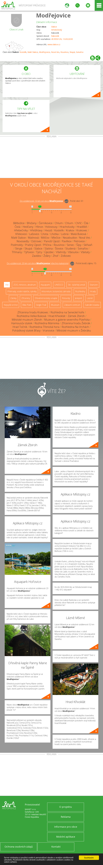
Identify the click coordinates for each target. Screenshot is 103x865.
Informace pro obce (65, 826)
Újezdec (49, 252)
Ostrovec (36, 241)
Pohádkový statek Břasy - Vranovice (33, 330)
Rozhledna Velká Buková (31, 316)
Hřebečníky (21, 230)
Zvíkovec (66, 256)
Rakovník (55, 36)
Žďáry (46, 256)
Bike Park (26, 304)
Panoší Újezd (52, 241)
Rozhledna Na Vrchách (75, 327)
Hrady (93, 291)
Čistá (17, 227)
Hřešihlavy (36, 230)
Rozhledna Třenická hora (44, 327)
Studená (70, 248)
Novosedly (23, 241)
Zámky (13, 298)
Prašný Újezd (33, 245)
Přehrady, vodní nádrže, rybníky (22, 291)
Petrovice (79, 241)
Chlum (59, 223)
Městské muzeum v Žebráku (74, 330)
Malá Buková (78, 234)
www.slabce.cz (54, 44)
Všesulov (73, 252)
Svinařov (79, 52)
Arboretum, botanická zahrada (55, 291)
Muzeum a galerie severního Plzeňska (67, 319)
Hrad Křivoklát (56, 316)
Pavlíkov (66, 241)
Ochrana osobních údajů (19, 846)
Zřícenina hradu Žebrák (76, 323)
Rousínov (64, 52)
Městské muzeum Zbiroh (27, 319)
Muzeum (55, 304)
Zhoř (55, 256)
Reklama (66, 816)
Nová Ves (55, 52)
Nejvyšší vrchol (11, 304)
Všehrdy (61, 252)
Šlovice (59, 248)
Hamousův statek (21, 323)
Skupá (72, 52)
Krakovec (81, 230)
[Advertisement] (51, 158)
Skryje (18, 248)
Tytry (39, 252)
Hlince (39, 227)
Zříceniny (25, 298)
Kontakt (56, 846)
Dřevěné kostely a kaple (46, 298)
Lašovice (34, 234)
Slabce (54, 26)
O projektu (65, 806)
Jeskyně (78, 298)
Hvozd (48, 230)
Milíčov (45, 237)
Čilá (86, 223)
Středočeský (56, 29)
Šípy (78, 245)
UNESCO (59, 284)
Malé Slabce (32, 52)
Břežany (31, 223)
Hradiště (82, 227)
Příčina (47, 245)
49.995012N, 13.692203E (62, 39)
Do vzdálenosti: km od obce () (38, 263)
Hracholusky (67, 227)
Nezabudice (70, 237)
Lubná (65, 234)
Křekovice (21, 234)
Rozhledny (80, 291)
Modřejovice (53, 15)
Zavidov (36, 256)
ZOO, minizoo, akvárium (24, 284)
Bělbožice (19, 223)
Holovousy (51, 227)
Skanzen (94, 284)
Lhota (44, 234)
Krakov (70, 230)
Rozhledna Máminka (47, 323)
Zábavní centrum (72, 304)
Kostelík (23, 52)
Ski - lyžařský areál (76, 284)
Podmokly (17, 245)
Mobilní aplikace (65, 836)
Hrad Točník (20, 327)
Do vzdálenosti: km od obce (41, 200)
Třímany (17, 252)
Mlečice (56, 237)
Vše (7, 284)
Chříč (78, 223)
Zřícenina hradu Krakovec (32, 312)
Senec (70, 245)
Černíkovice (45, 223)
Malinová (33, 237)
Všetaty (85, 252)
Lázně (90, 298)
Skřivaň (88, 245)
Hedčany (28, 227)
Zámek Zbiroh (76, 316)
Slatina (49, 248)
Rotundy (66, 298)
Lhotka (54, 234)
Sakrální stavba (92, 304)
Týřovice (29, 252)
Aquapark (45, 284)
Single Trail (41, 304)
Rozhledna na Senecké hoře (67, 312)
